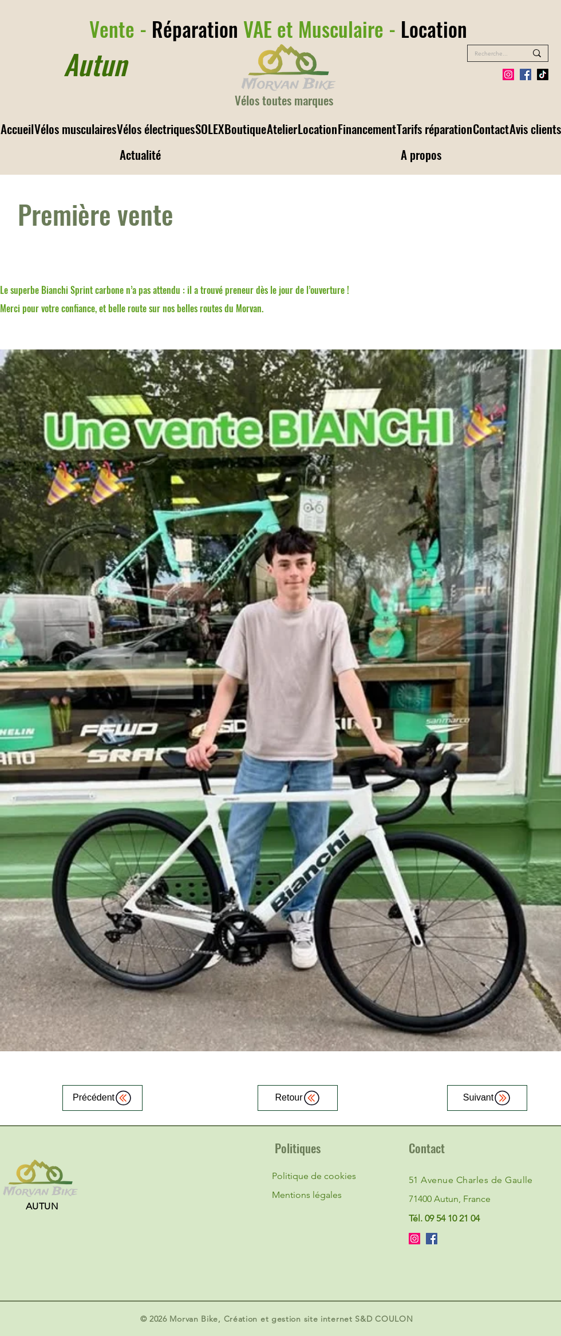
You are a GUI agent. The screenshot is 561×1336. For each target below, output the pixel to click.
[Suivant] (487, 1098)
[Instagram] (508, 74)
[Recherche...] (492, 53)
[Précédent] (102, 1098)
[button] (75, 128)
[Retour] (298, 1098)
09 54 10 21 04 (452, 1218)
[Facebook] (525, 74)
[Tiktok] (542, 74)
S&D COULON (384, 1319)
